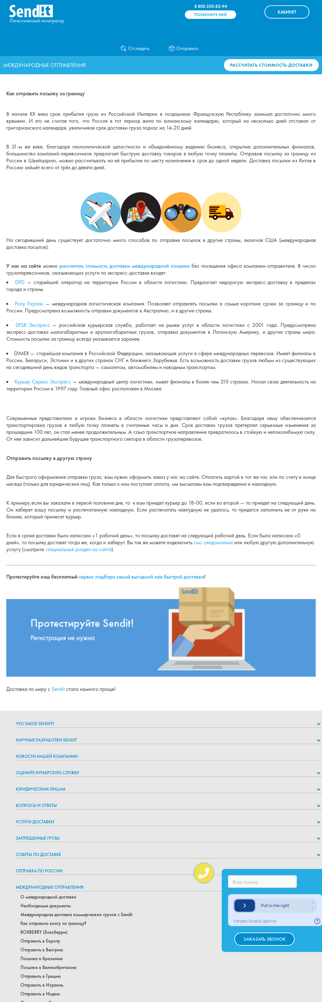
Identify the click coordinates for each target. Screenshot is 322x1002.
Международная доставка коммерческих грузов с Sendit (76, 914)
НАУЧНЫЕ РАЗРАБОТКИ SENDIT (46, 740)
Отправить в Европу (40, 941)
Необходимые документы (45, 906)
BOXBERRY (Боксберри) (44, 932)
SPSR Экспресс (32, 325)
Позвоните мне (210, 14)
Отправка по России (39, 871)
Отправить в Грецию (40, 976)
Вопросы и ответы (36, 805)
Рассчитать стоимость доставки (271, 65)
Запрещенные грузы (38, 838)
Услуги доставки (35, 822)
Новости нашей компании (47, 756)
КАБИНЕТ (287, 12)
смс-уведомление (213, 542)
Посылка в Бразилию (41, 958)
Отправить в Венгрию (41, 950)
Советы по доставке (38, 854)
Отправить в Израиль (41, 985)
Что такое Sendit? (35, 723)
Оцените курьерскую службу (47, 772)
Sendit (58, 689)
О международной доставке (48, 897)
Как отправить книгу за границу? (53, 923)
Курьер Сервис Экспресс (42, 381)
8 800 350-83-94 (210, 6)
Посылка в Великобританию (48, 967)
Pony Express (29, 303)
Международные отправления (50, 887)
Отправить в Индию (40, 994)
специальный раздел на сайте (78, 549)
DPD (20, 282)
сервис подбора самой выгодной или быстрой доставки (141, 576)
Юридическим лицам (40, 789)
